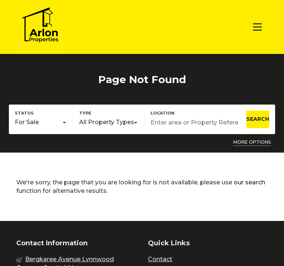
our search (249, 182)
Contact (160, 259)
